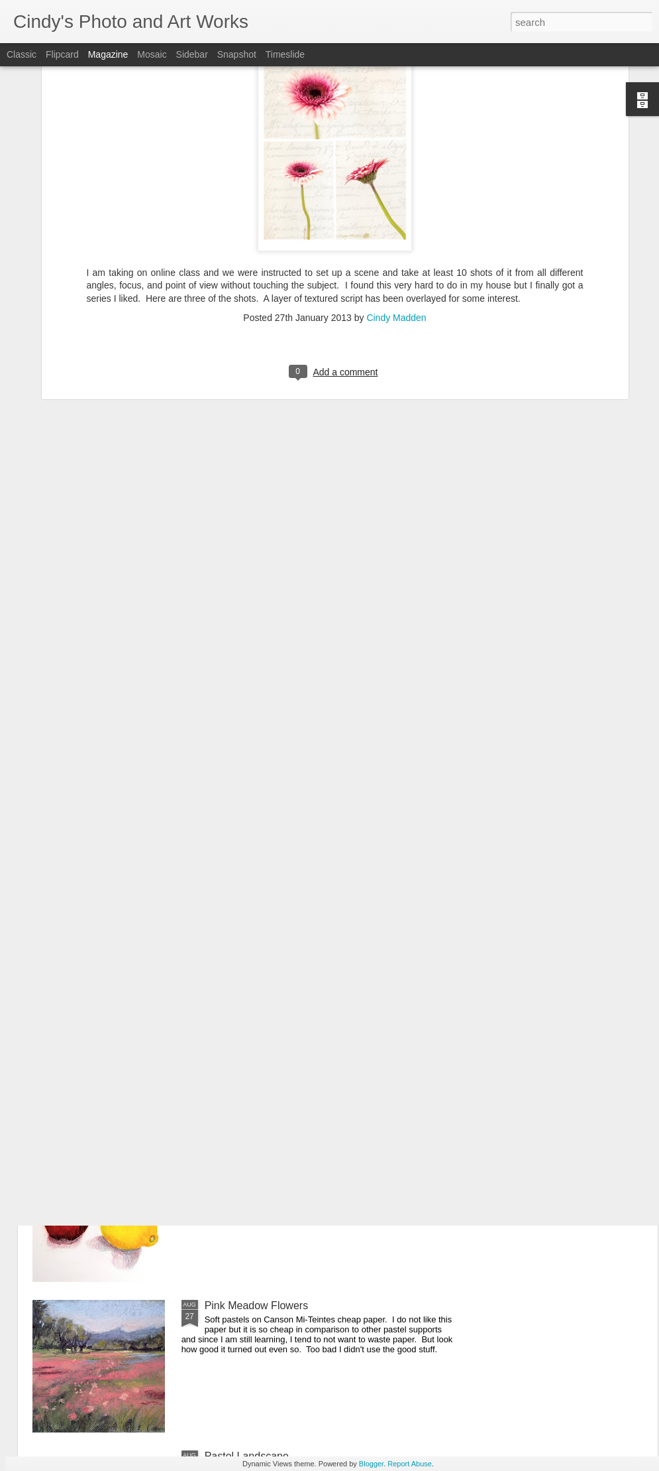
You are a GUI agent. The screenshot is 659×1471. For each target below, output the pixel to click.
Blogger (371, 1464)
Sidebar (192, 54)
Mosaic (151, 54)
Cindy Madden (396, 135)
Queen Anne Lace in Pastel (269, 1004)
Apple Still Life (238, 854)
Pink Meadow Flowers (257, 1305)
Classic (21, 54)
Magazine (108, 54)
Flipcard (62, 54)
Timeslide (285, 54)
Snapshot (236, 54)
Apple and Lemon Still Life (266, 1155)
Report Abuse (409, 1464)
